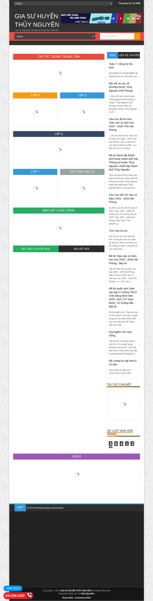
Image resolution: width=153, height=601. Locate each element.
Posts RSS (67, 598)
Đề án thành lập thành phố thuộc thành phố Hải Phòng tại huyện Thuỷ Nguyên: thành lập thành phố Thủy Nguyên (123, 162)
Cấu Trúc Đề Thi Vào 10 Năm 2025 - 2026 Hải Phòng (123, 198)
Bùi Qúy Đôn (88, 593)
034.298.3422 (15, 595)
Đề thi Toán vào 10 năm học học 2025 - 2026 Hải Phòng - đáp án (123, 259)
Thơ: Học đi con (118, 230)
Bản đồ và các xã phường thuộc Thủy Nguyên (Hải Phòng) (121, 87)
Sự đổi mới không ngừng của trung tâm (45, 508)
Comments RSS (83, 598)
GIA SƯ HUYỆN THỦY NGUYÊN (75, 590)
